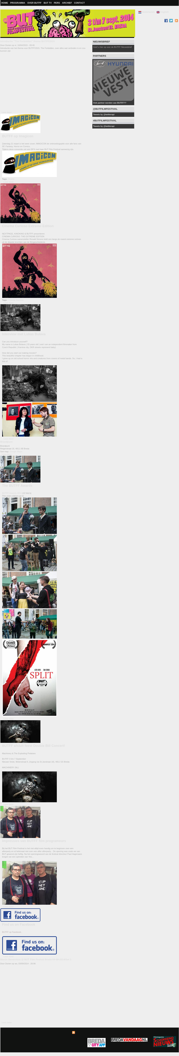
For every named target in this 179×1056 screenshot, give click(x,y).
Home (4, 3)
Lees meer (7, 112)
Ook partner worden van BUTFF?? (109, 103)
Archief (67, 3)
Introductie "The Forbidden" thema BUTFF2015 (27, 41)
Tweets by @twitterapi (104, 114)
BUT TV (48, 3)
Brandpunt (6, 441)
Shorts (11, 179)
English (163, 12)
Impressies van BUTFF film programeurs (34, 841)
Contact (79, 3)
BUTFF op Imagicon (18, 136)
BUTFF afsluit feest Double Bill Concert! (33, 746)
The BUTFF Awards (17, 485)
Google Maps (16, 451)
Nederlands (146, 12)
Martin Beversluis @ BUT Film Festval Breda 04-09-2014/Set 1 (35, 959)
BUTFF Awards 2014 (12, 493)
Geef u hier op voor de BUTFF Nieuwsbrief (112, 47)
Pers (57, 3)
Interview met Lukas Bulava (24, 334)
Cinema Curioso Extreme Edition (28, 226)
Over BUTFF (34, 3)
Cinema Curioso (16, 300)
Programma (17, 3)
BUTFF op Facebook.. (12, 932)
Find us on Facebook (18, 924)
